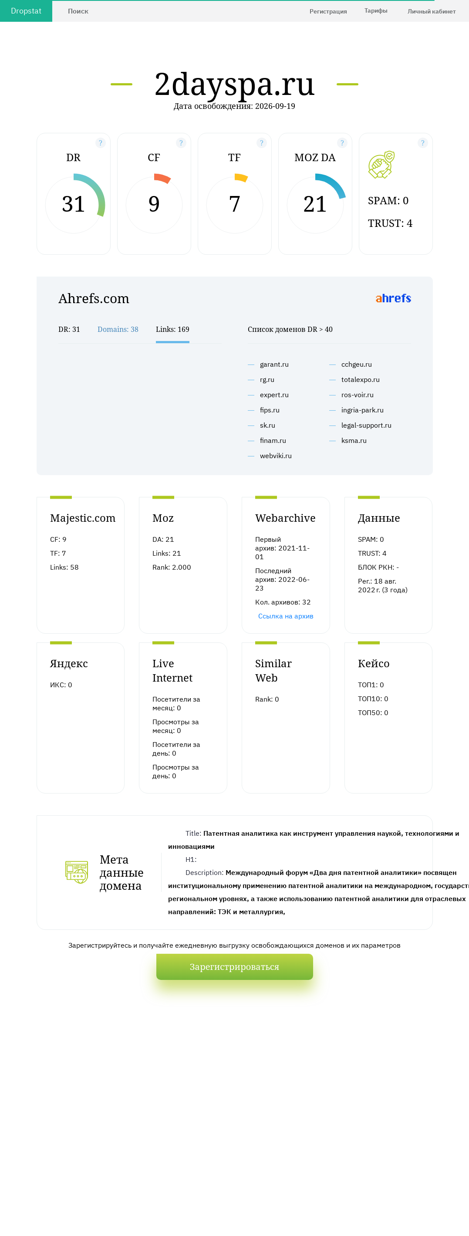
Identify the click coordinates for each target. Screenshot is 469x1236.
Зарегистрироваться (235, 967)
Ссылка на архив (286, 615)
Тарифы (376, 10)
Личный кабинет (432, 11)
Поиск (78, 11)
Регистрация (328, 11)
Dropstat (26, 11)
